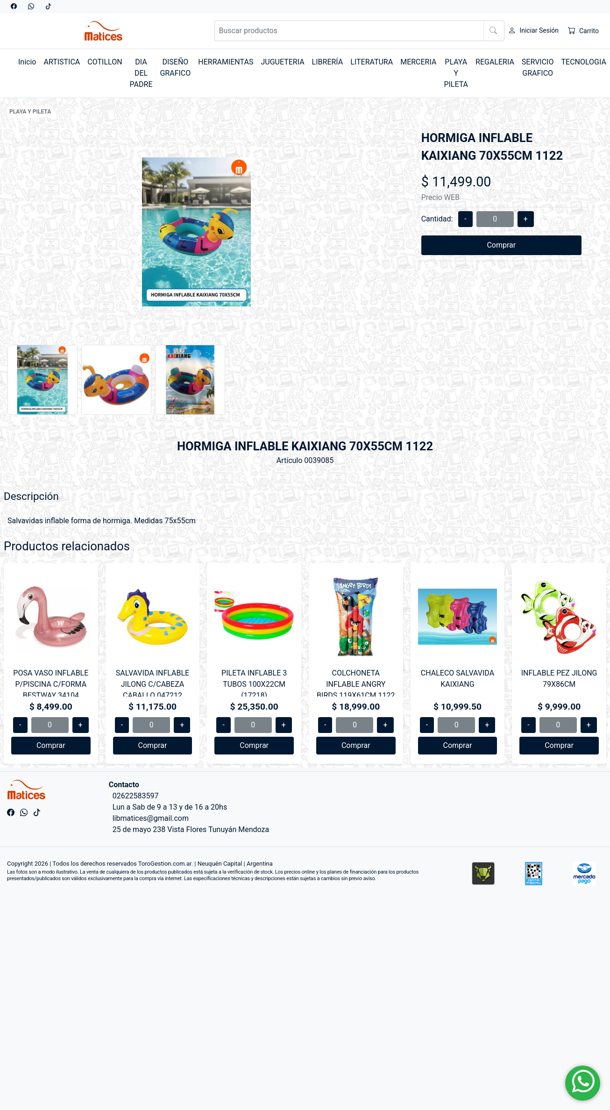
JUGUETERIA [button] (282, 61)
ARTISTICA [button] (61, 61)
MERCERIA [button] (418, 61)
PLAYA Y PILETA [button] (456, 73)
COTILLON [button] (104, 61)
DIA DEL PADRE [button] (141, 73)
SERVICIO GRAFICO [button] (538, 67)
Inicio (27, 61)
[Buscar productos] (359, 31)
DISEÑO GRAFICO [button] (175, 67)
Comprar (501, 245)
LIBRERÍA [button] (327, 61)
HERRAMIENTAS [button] (225, 61)
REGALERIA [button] (494, 61)
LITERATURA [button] (371, 61)
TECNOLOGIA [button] (583, 61)
